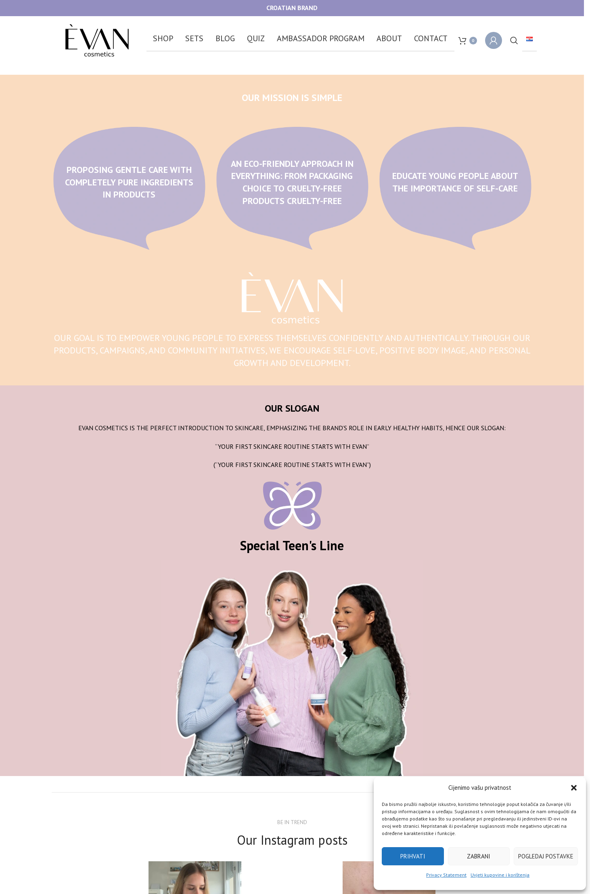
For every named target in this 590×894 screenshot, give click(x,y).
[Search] (514, 40)
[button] (574, 788)
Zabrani (478, 856)
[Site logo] (97, 40)
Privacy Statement (446, 875)
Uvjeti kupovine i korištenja (500, 875)
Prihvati (412, 856)
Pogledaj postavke (545, 856)
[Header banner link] (292, 8)
